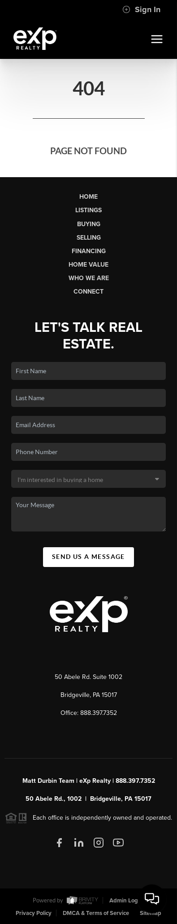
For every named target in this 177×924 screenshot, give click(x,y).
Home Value (88, 264)
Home (88, 197)
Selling (89, 237)
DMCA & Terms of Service (96, 913)
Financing (89, 251)
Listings (88, 210)
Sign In (141, 9)
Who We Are (89, 278)
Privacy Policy (34, 913)
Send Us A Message (88, 556)
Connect (88, 291)
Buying (88, 224)
